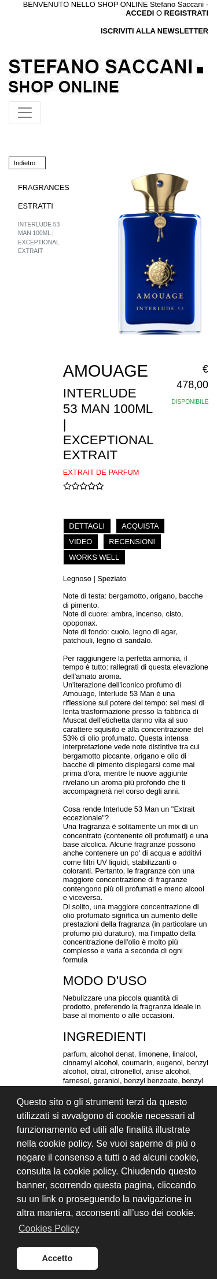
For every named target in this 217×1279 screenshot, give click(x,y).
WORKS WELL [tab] (94, 557)
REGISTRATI (186, 13)
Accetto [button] (57, 1258)
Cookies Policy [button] (49, 1228)
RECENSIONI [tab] (132, 541)
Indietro (24, 162)
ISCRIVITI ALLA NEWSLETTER (154, 31)
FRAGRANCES (43, 187)
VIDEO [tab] (80, 541)
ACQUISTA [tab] (140, 526)
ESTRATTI (35, 206)
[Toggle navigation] (25, 112)
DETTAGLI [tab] (87, 526)
